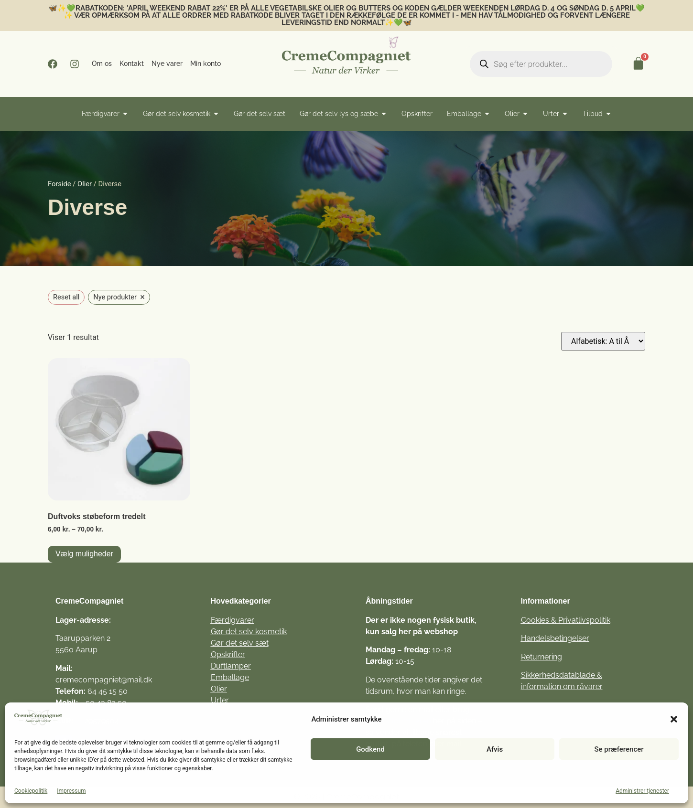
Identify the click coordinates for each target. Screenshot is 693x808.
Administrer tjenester (642, 790)
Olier (84, 184)
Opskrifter (228, 654)
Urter (220, 700)
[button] (674, 719)
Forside (59, 184)
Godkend (370, 749)
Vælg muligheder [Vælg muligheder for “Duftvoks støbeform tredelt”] (84, 554)
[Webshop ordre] (603, 341)
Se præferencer (618, 749)
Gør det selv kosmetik (249, 631)
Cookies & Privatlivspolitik (565, 620)
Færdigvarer (232, 620)
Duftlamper (231, 665)
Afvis (495, 749)
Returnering (541, 656)
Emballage (230, 677)
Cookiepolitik (30, 790)
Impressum (71, 790)
